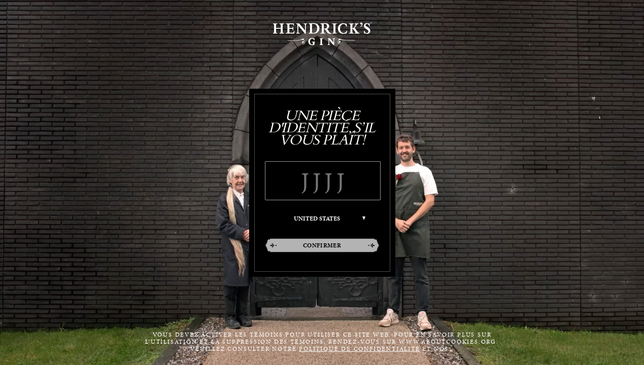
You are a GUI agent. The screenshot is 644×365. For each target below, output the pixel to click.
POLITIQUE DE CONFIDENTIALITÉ (359, 349)
